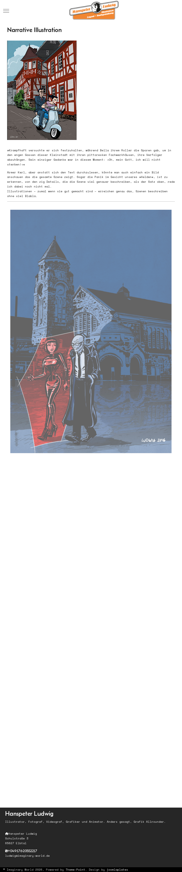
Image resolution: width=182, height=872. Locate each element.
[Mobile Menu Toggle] (6, 11)
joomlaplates (117, 869)
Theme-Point (75, 869)
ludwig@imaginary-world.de (27, 856)
